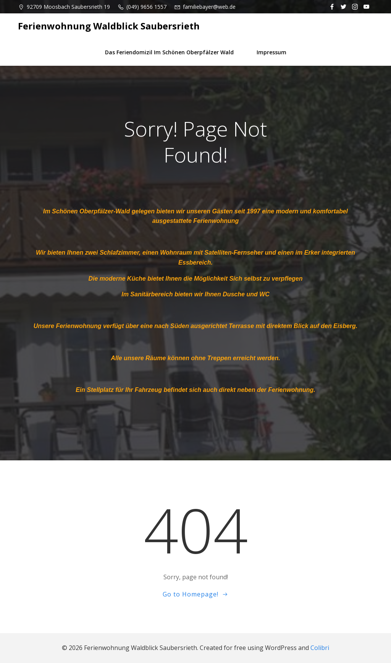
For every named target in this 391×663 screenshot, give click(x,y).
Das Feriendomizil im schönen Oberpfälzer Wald (169, 52)
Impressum (271, 52)
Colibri (319, 648)
